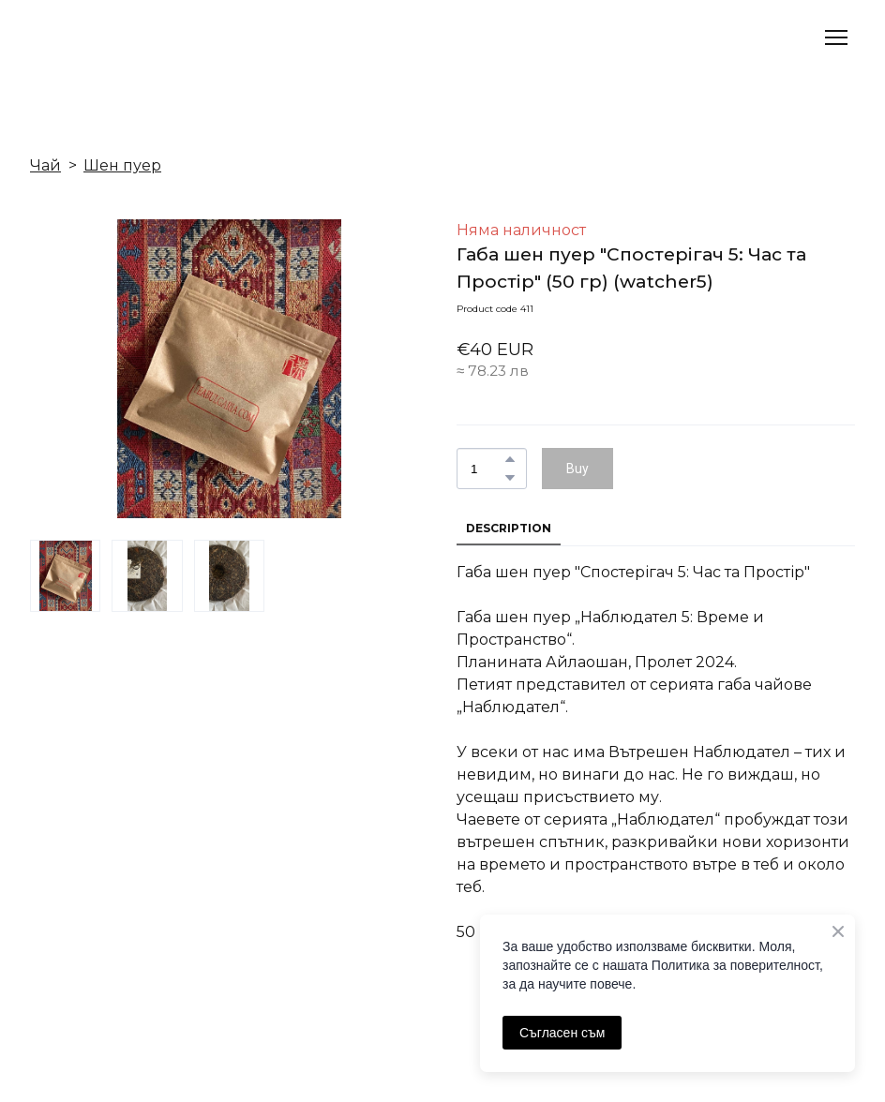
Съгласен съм (562, 1032)
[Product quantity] (487, 468)
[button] (510, 459)
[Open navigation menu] (836, 37)
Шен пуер (122, 165)
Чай (45, 165)
